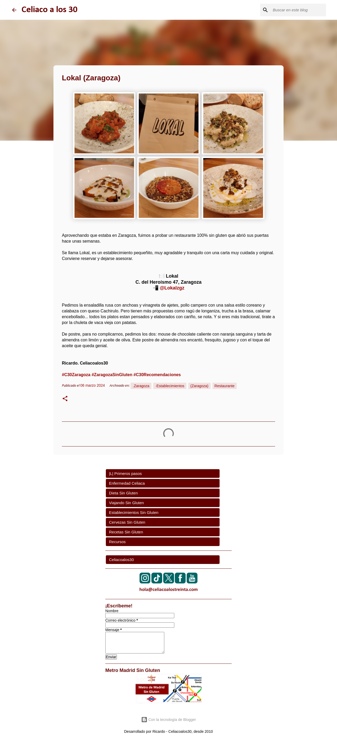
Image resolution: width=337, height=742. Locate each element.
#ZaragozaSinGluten (112, 374)
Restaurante (225, 386)
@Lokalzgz (172, 288)
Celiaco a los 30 (49, 9)
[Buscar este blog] (298, 10)
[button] (65, 399)
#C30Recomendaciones (157, 374)
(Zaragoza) (199, 386)
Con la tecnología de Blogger (168, 720)
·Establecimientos (169, 386)
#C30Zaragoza (76, 374)
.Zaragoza (141, 386)
